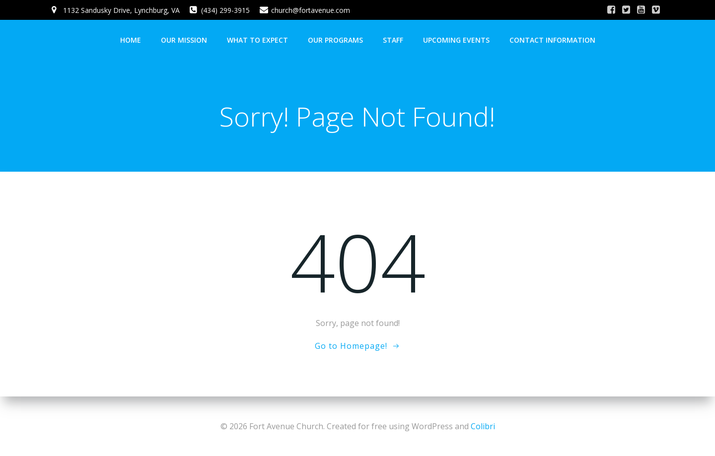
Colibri (483, 426)
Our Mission (184, 40)
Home (130, 40)
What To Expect (257, 40)
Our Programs (335, 40)
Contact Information (552, 40)
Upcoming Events (456, 40)
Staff (393, 40)
